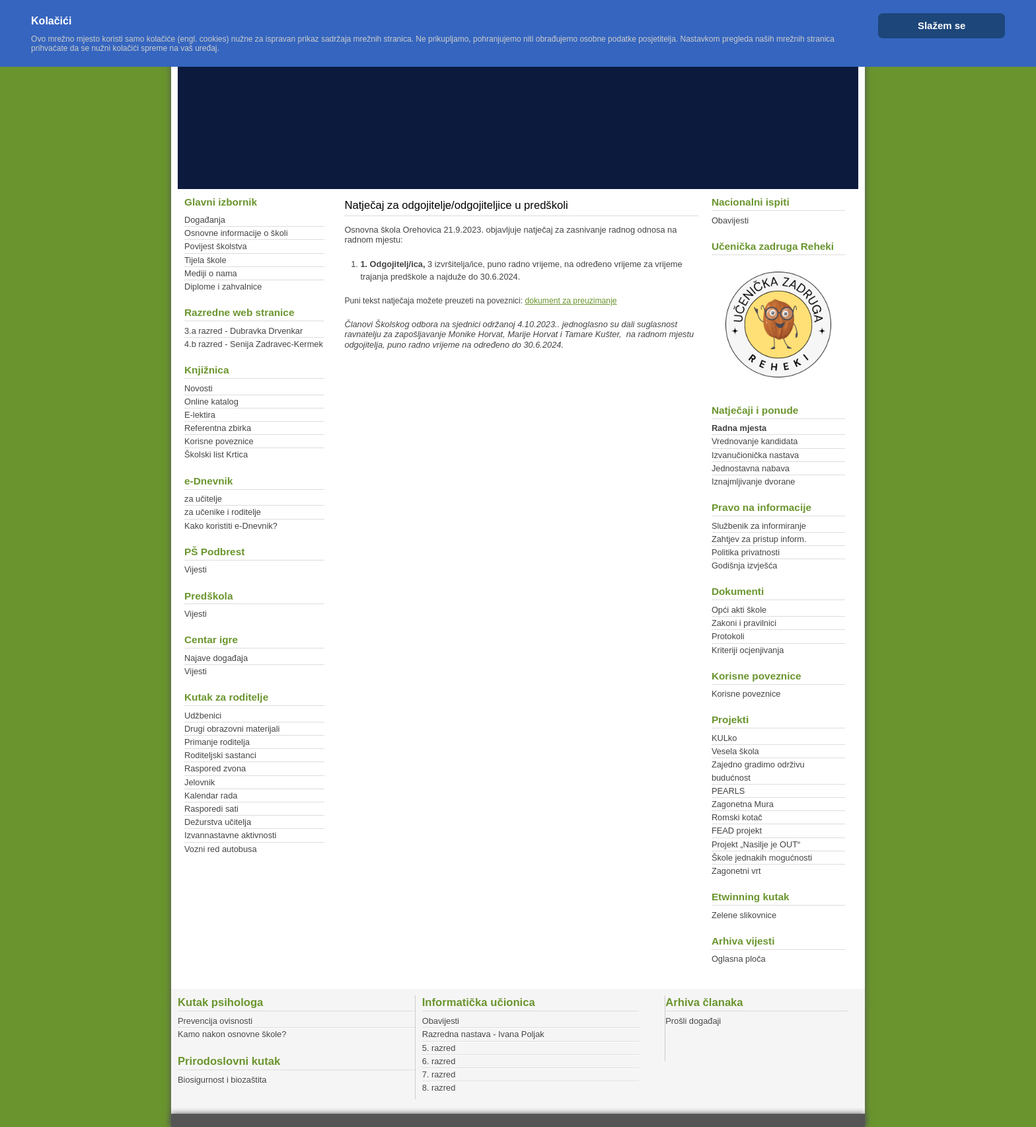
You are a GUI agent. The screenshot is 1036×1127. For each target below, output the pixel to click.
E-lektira (199, 415)
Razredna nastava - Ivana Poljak (483, 1034)
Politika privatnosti (746, 552)
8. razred (439, 1088)
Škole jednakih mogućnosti (762, 858)
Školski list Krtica (216, 454)
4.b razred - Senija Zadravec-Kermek (253, 344)
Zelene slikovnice (744, 915)
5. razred (439, 1048)
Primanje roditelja (217, 742)
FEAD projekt (737, 831)
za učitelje (203, 499)
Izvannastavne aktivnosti (230, 835)
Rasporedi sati (211, 809)
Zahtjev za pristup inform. (759, 539)
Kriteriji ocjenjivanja (748, 650)
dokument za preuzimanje (570, 300)
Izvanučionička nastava (755, 455)
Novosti (198, 388)
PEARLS (728, 791)
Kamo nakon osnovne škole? (232, 1034)
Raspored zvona (215, 768)
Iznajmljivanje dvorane (754, 481)
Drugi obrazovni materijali (231, 729)
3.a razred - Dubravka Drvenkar (243, 331)
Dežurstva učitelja (217, 822)
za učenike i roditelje (222, 512)
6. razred (439, 1061)
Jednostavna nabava (751, 468)
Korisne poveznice (219, 441)
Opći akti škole (739, 610)
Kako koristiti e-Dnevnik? (231, 526)
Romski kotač (737, 817)
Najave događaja (216, 658)
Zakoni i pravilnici (744, 623)
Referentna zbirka (217, 428)
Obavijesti (730, 220)
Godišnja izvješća (745, 565)
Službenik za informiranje (759, 526)
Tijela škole (205, 260)
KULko (724, 738)
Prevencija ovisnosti (215, 1021)
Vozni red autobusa (220, 849)
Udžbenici (202, 715)
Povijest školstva (215, 246)
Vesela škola (735, 751)
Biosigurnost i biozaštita (222, 1080)
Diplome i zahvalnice (223, 286)
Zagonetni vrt (736, 871)
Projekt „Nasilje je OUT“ (756, 844)
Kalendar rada (210, 795)
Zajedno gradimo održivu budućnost (758, 770)
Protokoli (728, 636)
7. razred (439, 1074)
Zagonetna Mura (743, 804)
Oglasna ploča (739, 959)
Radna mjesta (739, 428)
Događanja (204, 220)
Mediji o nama (210, 273)
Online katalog (211, 402)
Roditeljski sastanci (220, 755)
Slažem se (942, 25)
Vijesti (195, 569)
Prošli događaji (693, 1021)
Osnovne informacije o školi (235, 233)
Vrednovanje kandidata (754, 441)
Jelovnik (199, 782)
